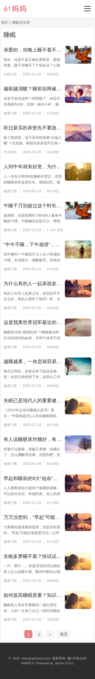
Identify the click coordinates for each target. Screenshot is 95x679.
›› (50, 634)
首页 (4, 22)
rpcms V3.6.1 (64, 663)
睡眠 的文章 (21, 22)
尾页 (64, 634)
